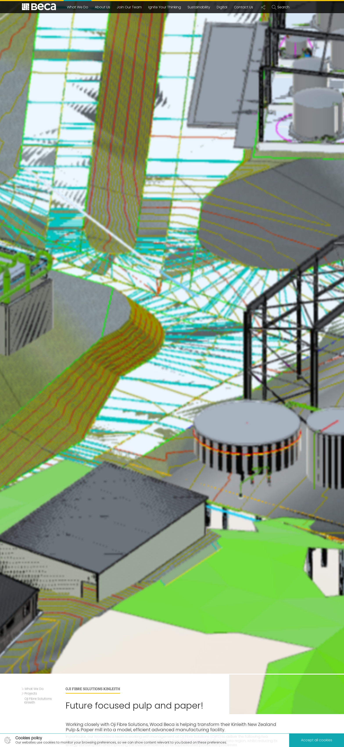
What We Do (77, 7)
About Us (102, 7)
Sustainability (199, 7)
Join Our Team (129, 7)
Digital (222, 7)
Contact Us (243, 7)
